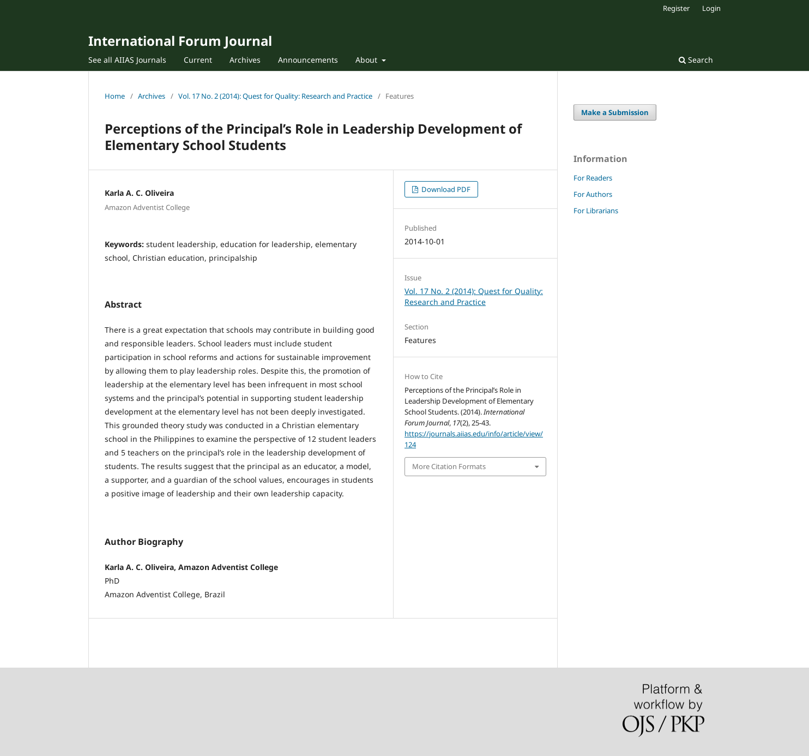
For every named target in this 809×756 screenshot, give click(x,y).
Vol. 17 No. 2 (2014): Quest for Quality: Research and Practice (275, 96)
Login (711, 8)
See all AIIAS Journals (127, 60)
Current (198, 60)
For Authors (592, 194)
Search (696, 60)
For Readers (592, 178)
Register (676, 8)
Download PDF (445, 189)
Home (115, 96)
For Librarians (595, 210)
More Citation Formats (449, 466)
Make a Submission (615, 112)
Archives (245, 60)
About (367, 60)
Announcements (308, 60)
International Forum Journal (180, 41)
